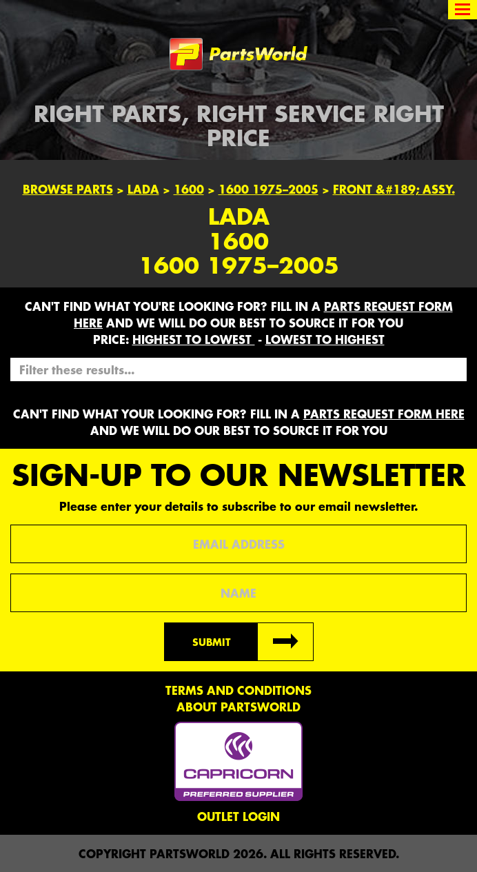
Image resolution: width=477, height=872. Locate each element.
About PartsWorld (238, 706)
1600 (189, 188)
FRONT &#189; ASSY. (394, 188)
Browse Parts (68, 188)
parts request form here (384, 413)
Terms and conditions (238, 690)
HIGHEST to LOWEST (193, 339)
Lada (143, 188)
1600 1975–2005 (268, 188)
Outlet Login (238, 816)
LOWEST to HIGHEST (325, 339)
